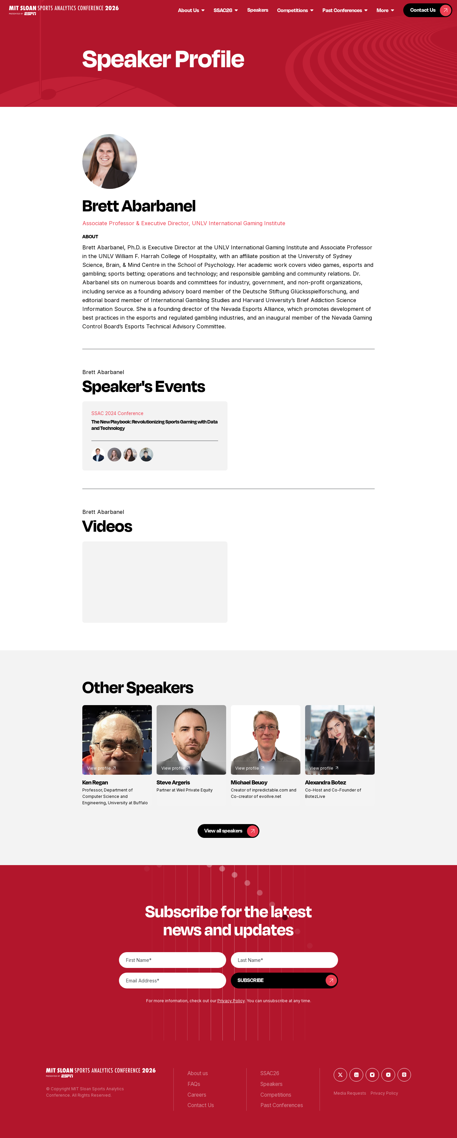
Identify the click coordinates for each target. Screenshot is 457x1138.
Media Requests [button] (350, 1093)
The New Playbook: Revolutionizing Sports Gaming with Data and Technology (154, 424)
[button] (64, 10)
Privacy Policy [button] (231, 1000)
